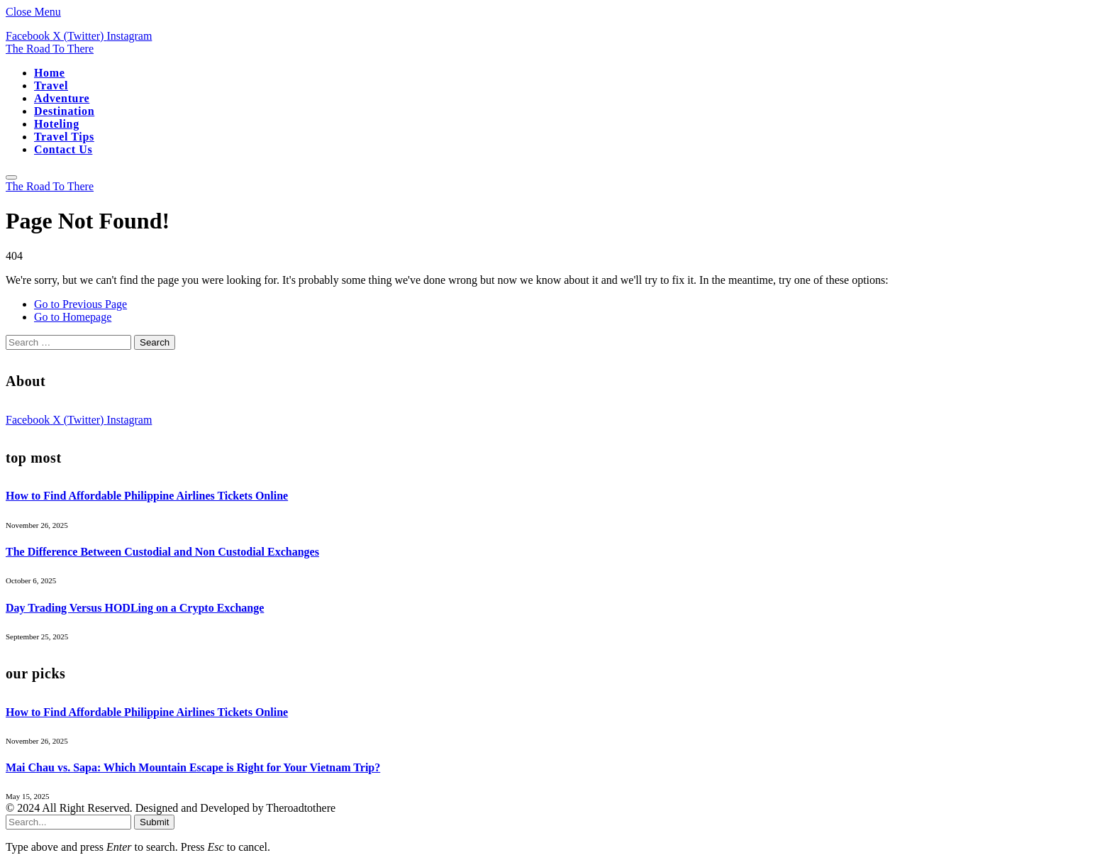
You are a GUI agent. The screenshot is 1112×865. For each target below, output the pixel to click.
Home (49, 73)
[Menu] (11, 177)
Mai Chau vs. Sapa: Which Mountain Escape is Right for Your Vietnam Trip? (193, 767)
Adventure (61, 98)
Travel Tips (64, 137)
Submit (154, 822)
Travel (51, 85)
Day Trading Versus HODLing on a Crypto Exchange (135, 608)
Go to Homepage (72, 317)
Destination (64, 111)
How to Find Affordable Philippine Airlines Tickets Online (147, 496)
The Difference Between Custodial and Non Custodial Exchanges (162, 552)
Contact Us (63, 149)
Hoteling (56, 124)
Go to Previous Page (80, 304)
